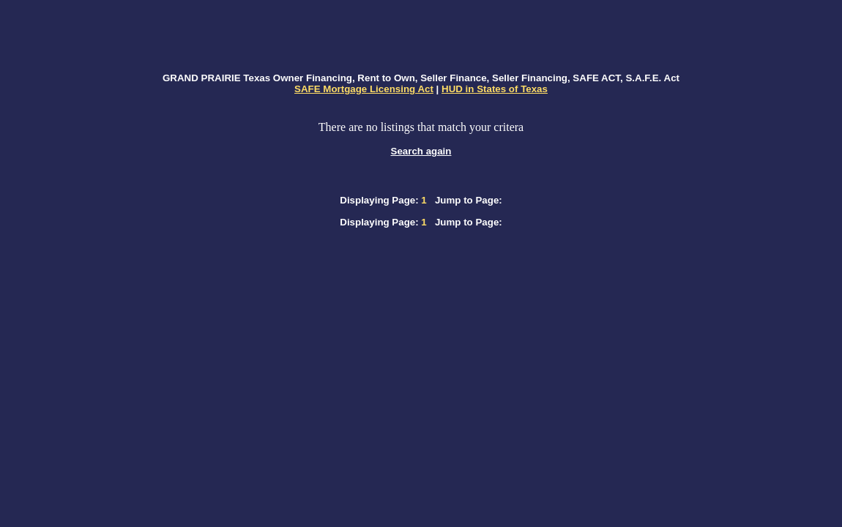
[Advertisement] (421, 37)
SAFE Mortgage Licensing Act (363, 88)
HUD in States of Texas (495, 88)
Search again (421, 151)
